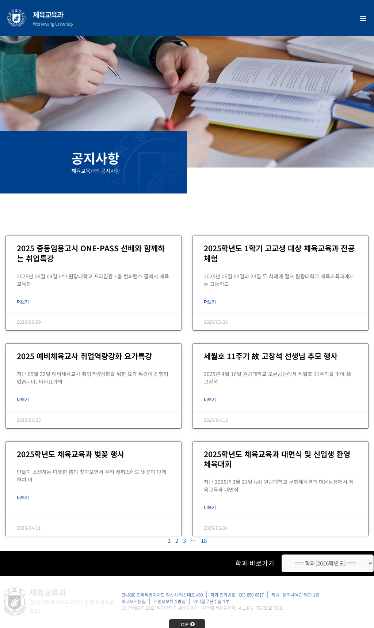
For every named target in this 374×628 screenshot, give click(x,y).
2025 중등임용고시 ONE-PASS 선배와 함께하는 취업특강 (91, 252)
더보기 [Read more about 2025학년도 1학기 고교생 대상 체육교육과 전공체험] (210, 301)
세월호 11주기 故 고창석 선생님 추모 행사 (270, 356)
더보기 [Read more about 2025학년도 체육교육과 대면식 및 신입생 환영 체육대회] (210, 508)
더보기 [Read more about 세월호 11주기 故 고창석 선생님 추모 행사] (210, 400)
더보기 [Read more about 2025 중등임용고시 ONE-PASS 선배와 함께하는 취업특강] (23, 301)
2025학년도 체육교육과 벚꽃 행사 (70, 454)
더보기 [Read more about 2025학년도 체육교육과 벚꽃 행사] (23, 498)
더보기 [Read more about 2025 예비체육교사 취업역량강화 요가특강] (23, 400)
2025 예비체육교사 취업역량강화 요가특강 (84, 356)
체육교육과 (48, 14)
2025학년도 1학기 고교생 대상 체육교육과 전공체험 (279, 252)
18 (204, 542)
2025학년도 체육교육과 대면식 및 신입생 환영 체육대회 (277, 459)
